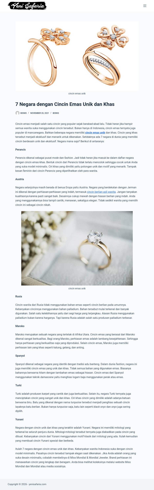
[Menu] (144, 5)
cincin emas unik (95, 132)
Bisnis (56, 113)
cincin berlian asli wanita (101, 191)
